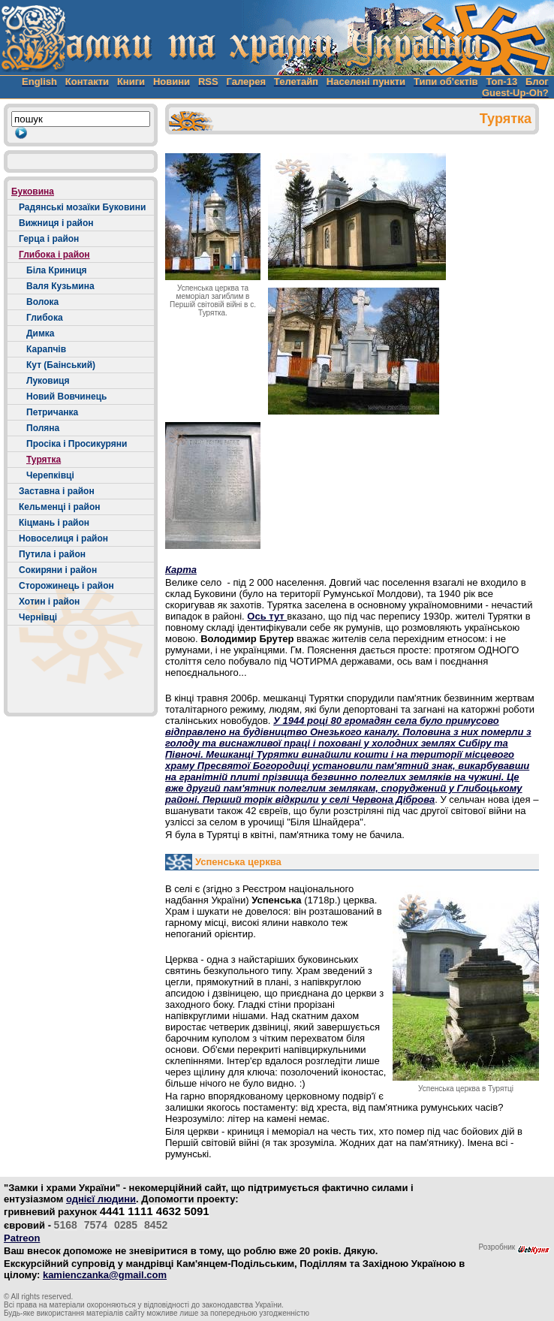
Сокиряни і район (58, 570)
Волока (42, 302)
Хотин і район (49, 601)
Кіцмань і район (54, 522)
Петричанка (52, 412)
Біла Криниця (56, 270)
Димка (40, 333)
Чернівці (38, 617)
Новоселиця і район (63, 538)
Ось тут (267, 616)
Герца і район (49, 239)
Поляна (42, 428)
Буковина (32, 191)
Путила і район (52, 554)
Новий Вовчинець (66, 396)
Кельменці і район (59, 507)
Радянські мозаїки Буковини (82, 207)
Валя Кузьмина (60, 286)
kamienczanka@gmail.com (105, 1274)
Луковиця (47, 380)
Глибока (44, 317)
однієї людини (101, 1199)
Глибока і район (54, 254)
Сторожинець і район (66, 586)
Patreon (22, 1238)
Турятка (43, 459)
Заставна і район (57, 491)
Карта (181, 569)
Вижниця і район (56, 223)
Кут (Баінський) (60, 365)
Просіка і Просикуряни (76, 444)
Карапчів (46, 349)
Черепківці (50, 475)
